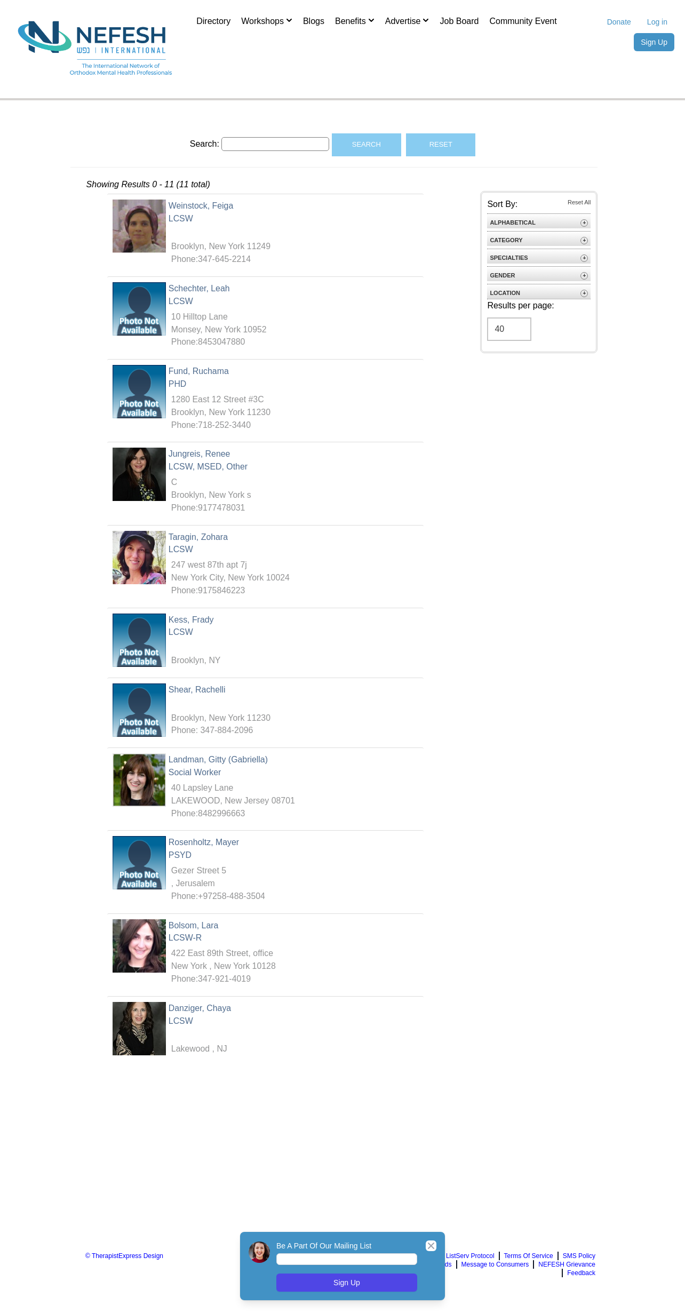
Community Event (522, 21)
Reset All (579, 202)
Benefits (355, 20)
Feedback (581, 1278)
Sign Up (654, 42)
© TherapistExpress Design (124, 1260)
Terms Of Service (528, 1260)
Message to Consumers (495, 1269)
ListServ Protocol (470, 1260)
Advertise (407, 20)
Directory (213, 21)
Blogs (313, 21)
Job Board (459, 21)
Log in (657, 22)
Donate (619, 22)
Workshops (266, 20)
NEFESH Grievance (566, 1269)
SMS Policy (579, 1260)
